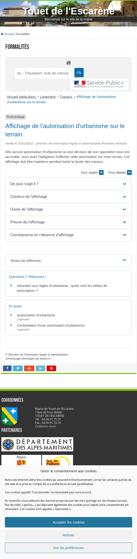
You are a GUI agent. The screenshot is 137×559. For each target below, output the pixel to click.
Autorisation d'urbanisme (36, 315)
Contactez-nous (45, 426)
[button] (68, 184)
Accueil (7, 34)
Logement (48, 97)
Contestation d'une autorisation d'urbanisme (51, 325)
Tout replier (92, 172)
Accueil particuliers (22, 97)
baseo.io (45, 358)
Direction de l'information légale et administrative (38, 354)
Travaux (66, 97)
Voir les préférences (68, 548)
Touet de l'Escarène (68, 10)
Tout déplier (120, 172)
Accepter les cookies (69, 522)
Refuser (68, 535)
